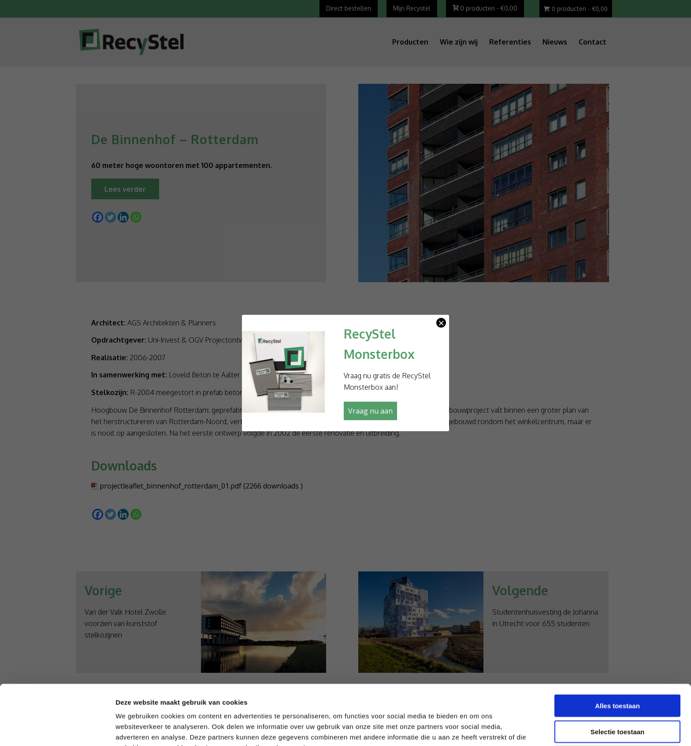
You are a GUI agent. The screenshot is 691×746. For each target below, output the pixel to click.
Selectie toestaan (618, 675)
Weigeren (617, 701)
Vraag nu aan (370, 411)
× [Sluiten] (441, 322)
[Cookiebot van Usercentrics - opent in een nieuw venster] (57, 728)
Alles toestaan (617, 649)
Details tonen (474, 728)
